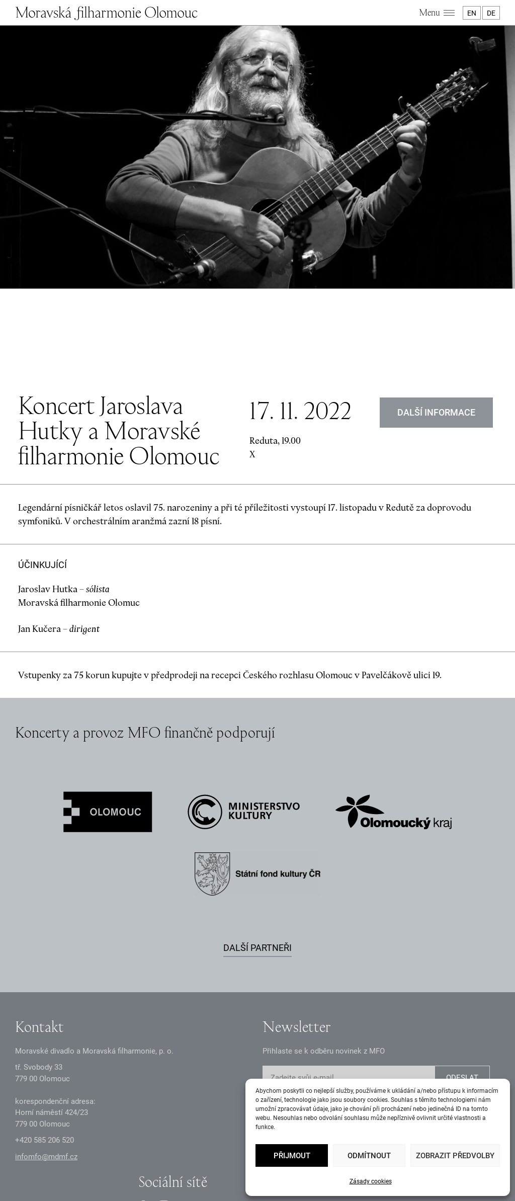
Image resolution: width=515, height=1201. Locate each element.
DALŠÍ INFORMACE (436, 307)
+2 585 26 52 (44, 1035)
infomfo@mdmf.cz (46, 1052)
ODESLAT (462, 973)
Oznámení (176, 1152)
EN (471, 13)
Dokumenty (219, 1152)
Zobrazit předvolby (455, 1155)
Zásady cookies (371, 1181)
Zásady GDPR (130, 1152)
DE (491, 13)
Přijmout (292, 1155)
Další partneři (257, 843)
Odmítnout (369, 1155)
